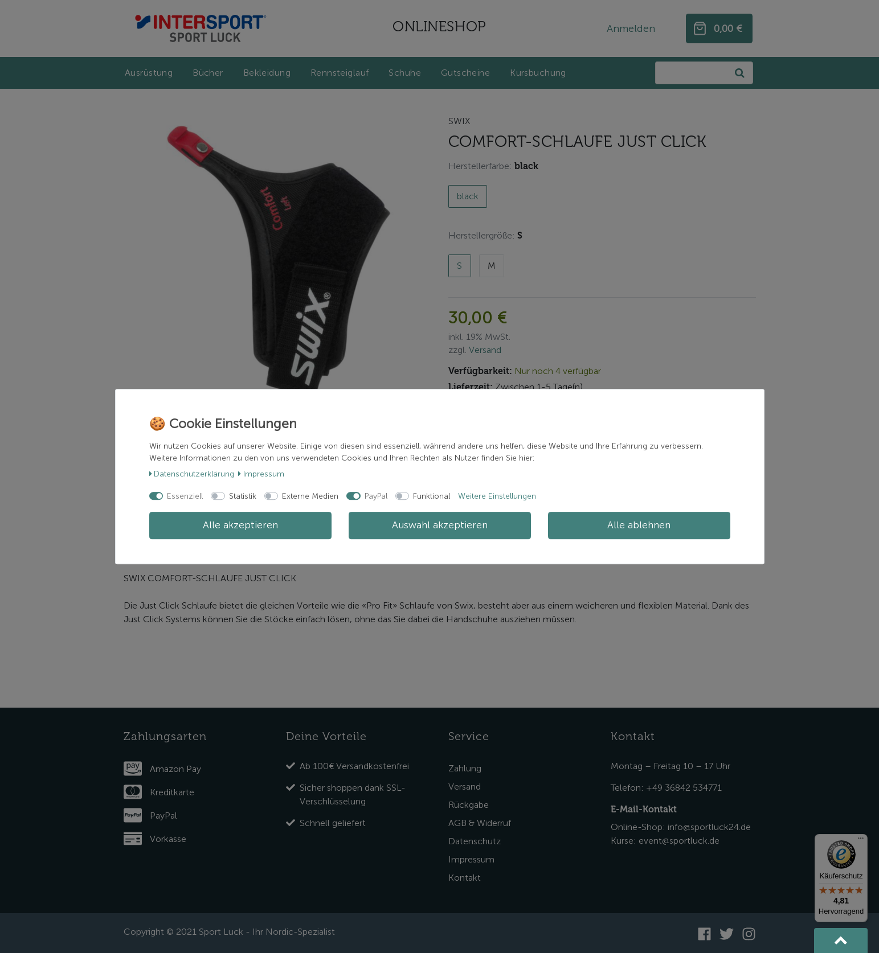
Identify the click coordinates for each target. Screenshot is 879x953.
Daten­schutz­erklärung (192, 474)
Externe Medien (310, 496)
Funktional (431, 496)
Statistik (242, 496)
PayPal (376, 496)
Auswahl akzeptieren (440, 525)
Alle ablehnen (639, 525)
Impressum (261, 474)
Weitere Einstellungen (497, 496)
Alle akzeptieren (240, 525)
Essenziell (185, 496)
